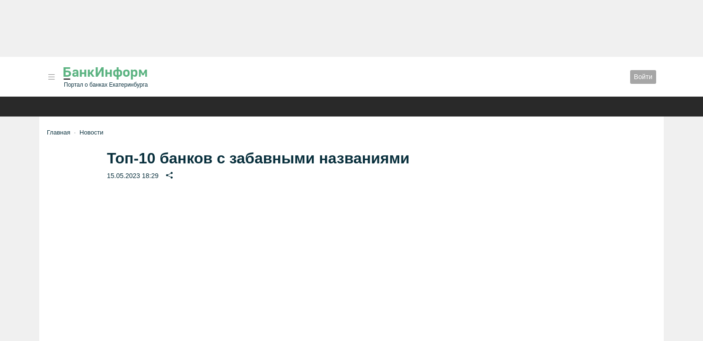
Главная (58, 132)
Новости (91, 132)
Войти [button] (643, 77)
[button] (51, 77)
